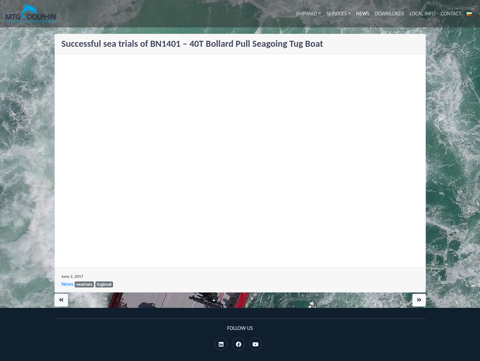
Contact (451, 13)
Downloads (389, 13)
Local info (422, 13)
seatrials (84, 284)
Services (336, 13)
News (363, 13)
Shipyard (306, 13)
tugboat (104, 284)
